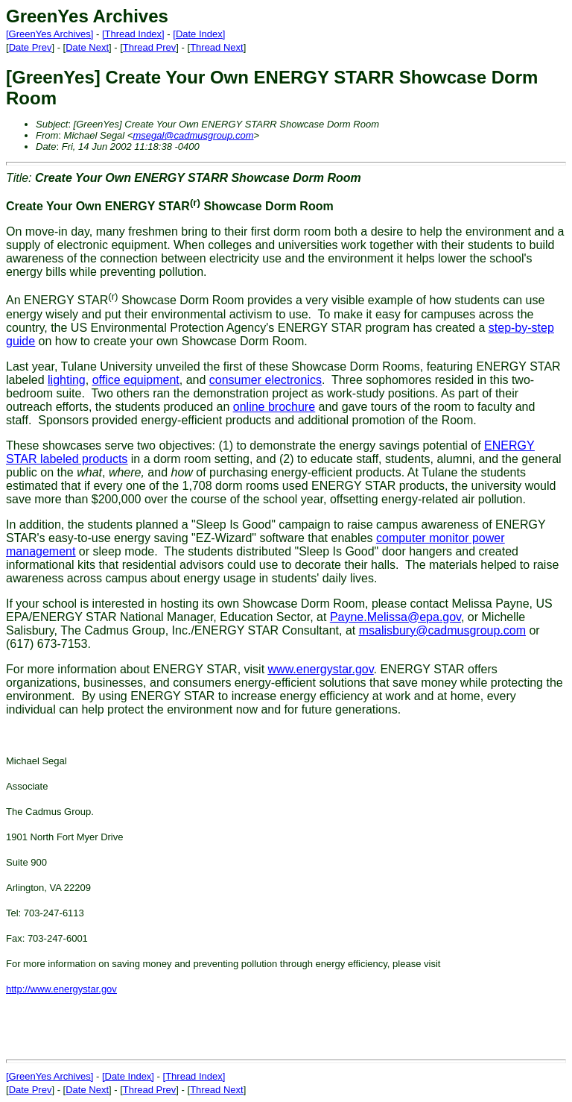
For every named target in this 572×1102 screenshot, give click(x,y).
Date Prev (30, 47)
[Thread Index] (133, 34)
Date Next (87, 47)
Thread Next (217, 47)
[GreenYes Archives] (49, 34)
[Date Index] (199, 34)
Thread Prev (150, 47)
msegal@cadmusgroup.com (193, 135)
